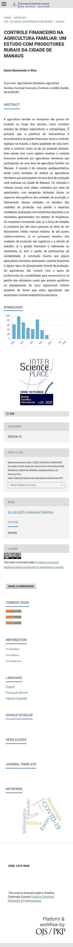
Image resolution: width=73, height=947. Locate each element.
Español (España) (16, 698)
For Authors (12, 655)
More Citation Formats (23, 485)
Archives (20, 17)
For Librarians (13, 661)
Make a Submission (20, 586)
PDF (11, 413)
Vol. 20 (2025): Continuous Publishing (28, 21)
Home (7, 17)
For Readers (12, 649)
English (10, 686)
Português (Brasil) (17, 692)
